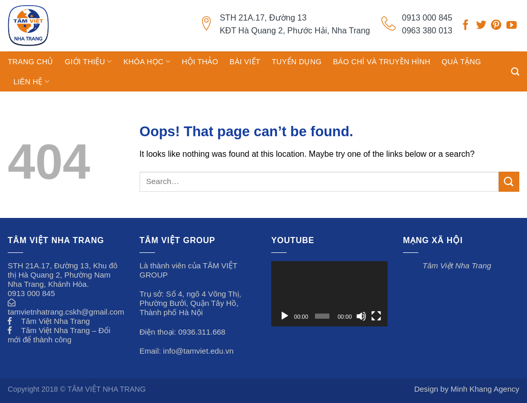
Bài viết (245, 62)
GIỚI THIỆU (88, 61)
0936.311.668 (201, 331)
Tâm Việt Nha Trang (55, 321)
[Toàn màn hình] (376, 316)
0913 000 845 (427, 17)
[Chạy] (284, 316)
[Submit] (509, 182)
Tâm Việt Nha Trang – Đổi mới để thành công (59, 335)
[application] (329, 293)
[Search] (515, 72)
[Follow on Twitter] (481, 26)
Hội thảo (200, 62)
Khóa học (147, 61)
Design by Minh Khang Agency (466, 388)
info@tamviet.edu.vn (198, 350)
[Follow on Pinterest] (496, 26)
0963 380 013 (427, 30)
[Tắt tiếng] (361, 316)
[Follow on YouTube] (511, 26)
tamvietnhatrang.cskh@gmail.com (66, 311)
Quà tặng (461, 62)
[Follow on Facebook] (466, 26)
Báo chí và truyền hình (381, 62)
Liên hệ (31, 81)
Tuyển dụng (297, 62)
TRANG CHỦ (31, 62)
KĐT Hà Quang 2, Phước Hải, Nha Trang (295, 30)
